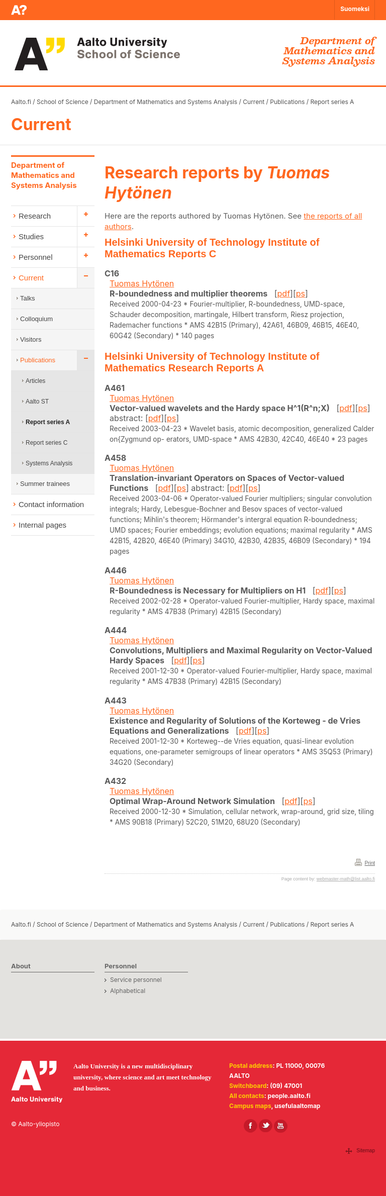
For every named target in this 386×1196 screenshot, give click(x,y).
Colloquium (36, 319)
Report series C (46, 442)
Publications (287, 102)
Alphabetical (127, 990)
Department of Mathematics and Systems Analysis (165, 102)
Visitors (30, 339)
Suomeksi (354, 9)
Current (253, 102)
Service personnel (136, 979)
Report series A (332, 102)
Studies (31, 236)
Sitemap (365, 1150)
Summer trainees (45, 483)
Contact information (51, 504)
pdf (284, 293)
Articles (35, 380)
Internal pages (42, 525)
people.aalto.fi (289, 1096)
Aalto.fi (21, 102)
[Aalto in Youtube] (280, 1126)
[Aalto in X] (265, 1126)
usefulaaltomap (297, 1106)
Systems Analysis (49, 463)
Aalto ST (37, 401)
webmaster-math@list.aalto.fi (346, 878)
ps (300, 293)
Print (369, 863)
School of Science (62, 102)
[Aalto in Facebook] (250, 1126)
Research (35, 216)
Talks (27, 298)
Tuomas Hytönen (142, 283)
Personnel (36, 257)
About (21, 966)
